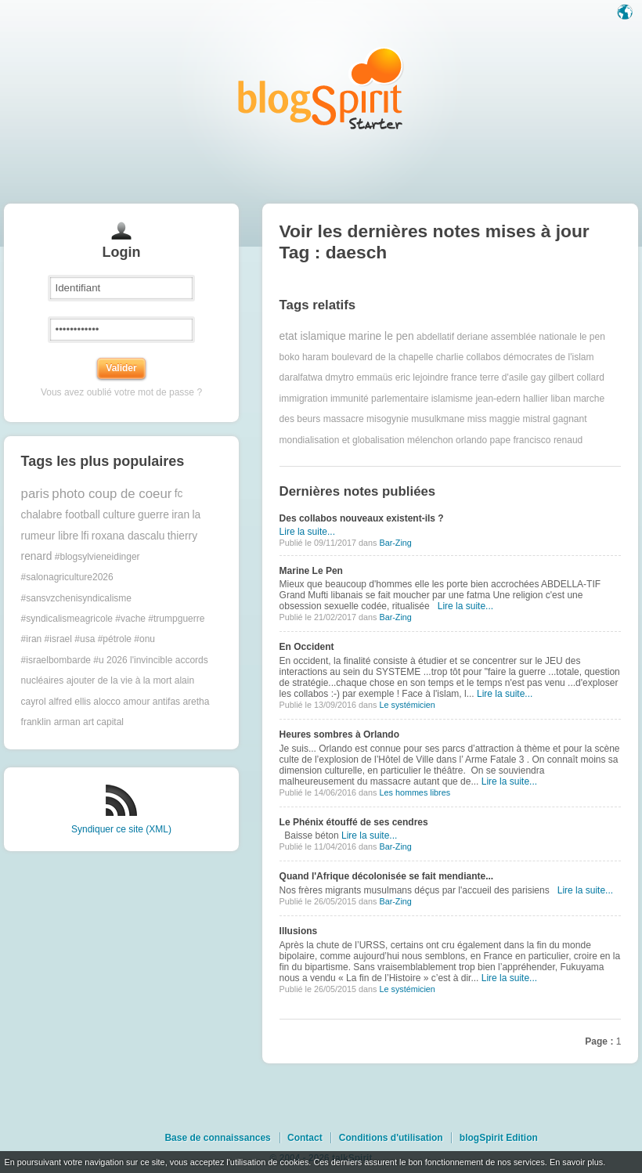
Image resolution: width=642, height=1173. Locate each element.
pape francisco (519, 440)
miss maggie (493, 418)
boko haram (304, 357)
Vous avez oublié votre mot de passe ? (121, 392)
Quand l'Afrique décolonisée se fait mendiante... (387, 876)
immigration (304, 398)
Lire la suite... (307, 531)
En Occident (307, 646)
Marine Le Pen (311, 570)
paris (35, 493)
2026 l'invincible (139, 660)
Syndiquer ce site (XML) (121, 829)
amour (136, 701)
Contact (305, 1137)
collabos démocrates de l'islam (529, 357)
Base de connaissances (217, 1137)
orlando (471, 440)
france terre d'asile (489, 377)
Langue (626, 13)
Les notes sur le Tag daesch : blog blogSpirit (321, 88)
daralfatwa (301, 377)
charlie (449, 357)
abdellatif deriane (452, 336)
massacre (343, 418)
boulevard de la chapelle (382, 357)
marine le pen (381, 336)
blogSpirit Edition (499, 1137)
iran (180, 515)
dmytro (339, 377)
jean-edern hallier (511, 398)
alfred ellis (70, 701)
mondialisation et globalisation (342, 440)
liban (560, 398)
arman (67, 721)
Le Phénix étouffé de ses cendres (354, 822)
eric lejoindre (422, 377)
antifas (166, 701)
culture (119, 515)
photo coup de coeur (111, 493)
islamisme (452, 398)
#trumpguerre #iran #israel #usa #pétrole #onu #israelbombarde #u (113, 639)
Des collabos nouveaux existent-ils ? (362, 518)
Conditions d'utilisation (391, 1137)
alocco (107, 701)
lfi (85, 536)
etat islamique (313, 336)
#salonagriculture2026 (67, 577)
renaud (568, 440)
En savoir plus (576, 1162)
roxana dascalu (128, 536)
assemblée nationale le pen (548, 336)
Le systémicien (407, 704)
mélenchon (430, 440)
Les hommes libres (414, 792)
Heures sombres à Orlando (339, 734)
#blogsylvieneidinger (97, 556)
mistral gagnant (554, 418)
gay (538, 377)
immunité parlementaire (379, 398)
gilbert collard (576, 377)
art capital (103, 721)
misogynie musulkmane (415, 418)
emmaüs (374, 377)
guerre (153, 515)
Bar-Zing (395, 542)
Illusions (299, 931)
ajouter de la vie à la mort (119, 680)
